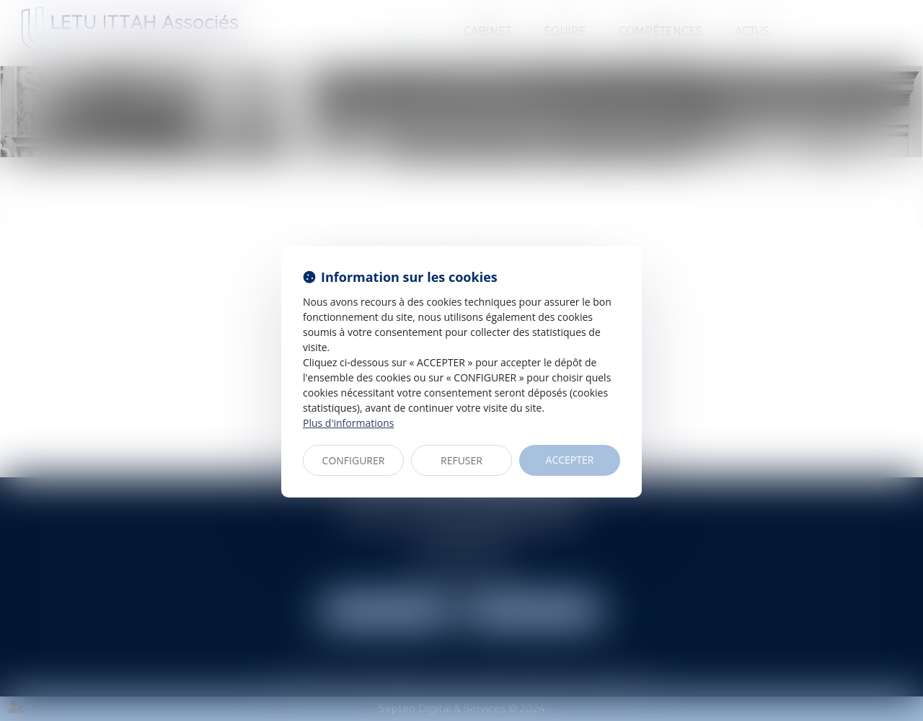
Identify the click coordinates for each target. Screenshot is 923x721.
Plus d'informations (348, 423)
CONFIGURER (353, 460)
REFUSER (461, 460)
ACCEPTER (570, 459)
